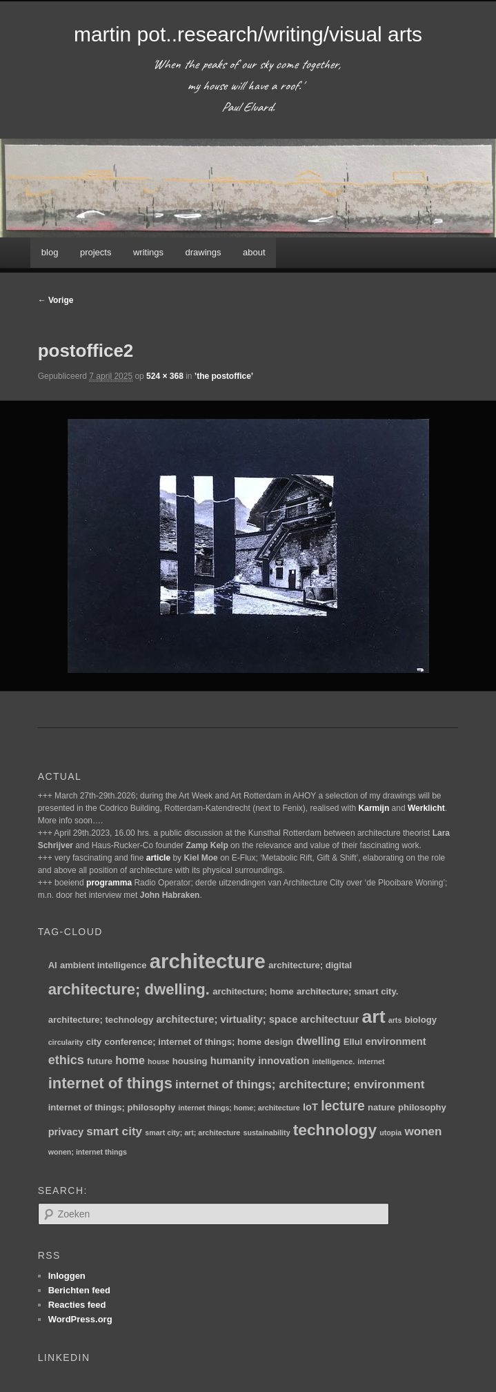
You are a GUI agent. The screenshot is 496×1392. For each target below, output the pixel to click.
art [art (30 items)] (374, 1016)
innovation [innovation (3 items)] (283, 1060)
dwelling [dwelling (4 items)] (318, 1041)
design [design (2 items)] (278, 1042)
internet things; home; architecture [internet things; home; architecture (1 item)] (238, 1108)
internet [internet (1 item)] (370, 1061)
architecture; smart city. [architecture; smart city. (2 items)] (347, 991)
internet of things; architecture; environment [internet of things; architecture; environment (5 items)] (299, 1084)
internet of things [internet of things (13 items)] (110, 1083)
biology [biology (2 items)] (421, 1019)
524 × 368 (164, 376)
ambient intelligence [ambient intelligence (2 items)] (103, 965)
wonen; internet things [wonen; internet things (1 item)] (87, 1152)
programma (109, 883)
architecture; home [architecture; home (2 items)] (253, 991)
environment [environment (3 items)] (395, 1041)
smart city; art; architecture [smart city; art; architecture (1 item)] (192, 1132)
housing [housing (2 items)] (190, 1061)
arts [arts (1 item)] (395, 1020)
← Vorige (56, 300)
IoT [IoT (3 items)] (310, 1106)
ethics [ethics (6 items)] (66, 1060)
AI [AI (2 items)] (52, 965)
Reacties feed (77, 1305)
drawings (203, 252)
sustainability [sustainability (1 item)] (266, 1132)
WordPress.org (80, 1319)
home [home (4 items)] (130, 1060)
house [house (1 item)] (158, 1061)
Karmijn (374, 808)
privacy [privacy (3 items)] (65, 1131)
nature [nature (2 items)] (381, 1107)
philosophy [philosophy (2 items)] (422, 1107)
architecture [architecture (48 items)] (208, 961)
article (158, 858)
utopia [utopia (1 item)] (390, 1132)
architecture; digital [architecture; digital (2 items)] (310, 965)
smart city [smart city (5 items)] (114, 1131)
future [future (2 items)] (99, 1061)
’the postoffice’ (224, 376)
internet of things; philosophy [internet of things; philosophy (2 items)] (112, 1107)
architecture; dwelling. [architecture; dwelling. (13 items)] (129, 989)
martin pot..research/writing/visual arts (248, 34)
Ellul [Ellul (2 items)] (353, 1042)
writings (148, 252)
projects (96, 252)
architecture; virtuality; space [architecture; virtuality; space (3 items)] (226, 1019)
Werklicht (426, 808)
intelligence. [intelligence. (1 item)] (334, 1061)
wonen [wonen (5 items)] (423, 1131)
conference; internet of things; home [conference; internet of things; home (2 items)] (182, 1042)
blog (50, 252)
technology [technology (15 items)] (335, 1130)
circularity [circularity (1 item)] (65, 1042)
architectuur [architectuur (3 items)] (329, 1019)
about (254, 252)
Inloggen (67, 1276)
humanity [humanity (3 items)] (232, 1060)
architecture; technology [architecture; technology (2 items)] (101, 1019)
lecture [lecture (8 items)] (343, 1105)
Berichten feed (79, 1290)
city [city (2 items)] (94, 1042)
